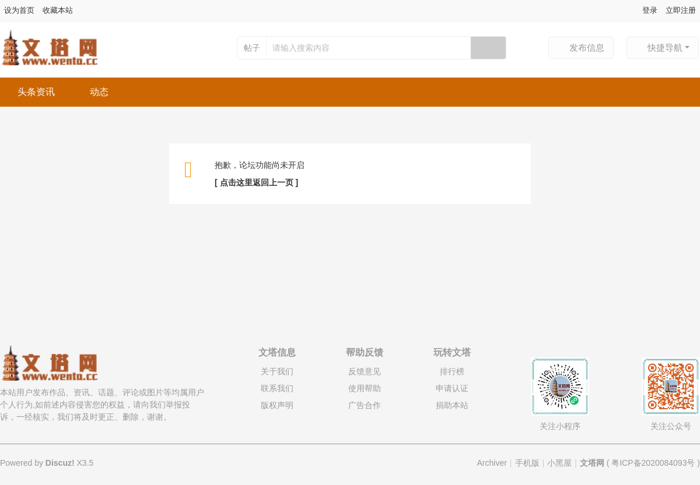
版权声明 (277, 405)
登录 (649, 10)
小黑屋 (559, 463)
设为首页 (19, 10)
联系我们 (277, 388)
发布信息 (581, 47)
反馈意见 (364, 371)
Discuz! (60, 463)
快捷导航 (659, 47)
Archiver (492, 463)
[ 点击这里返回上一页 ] (256, 182)
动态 (99, 92)
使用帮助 (364, 388)
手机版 (527, 463)
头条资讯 (36, 92)
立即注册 (681, 10)
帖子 (252, 47)
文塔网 (592, 463)
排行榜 (452, 371)
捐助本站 (452, 405)
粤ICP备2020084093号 (653, 463)
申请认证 (452, 388)
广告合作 (364, 405)
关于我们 (277, 371)
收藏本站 (58, 10)
